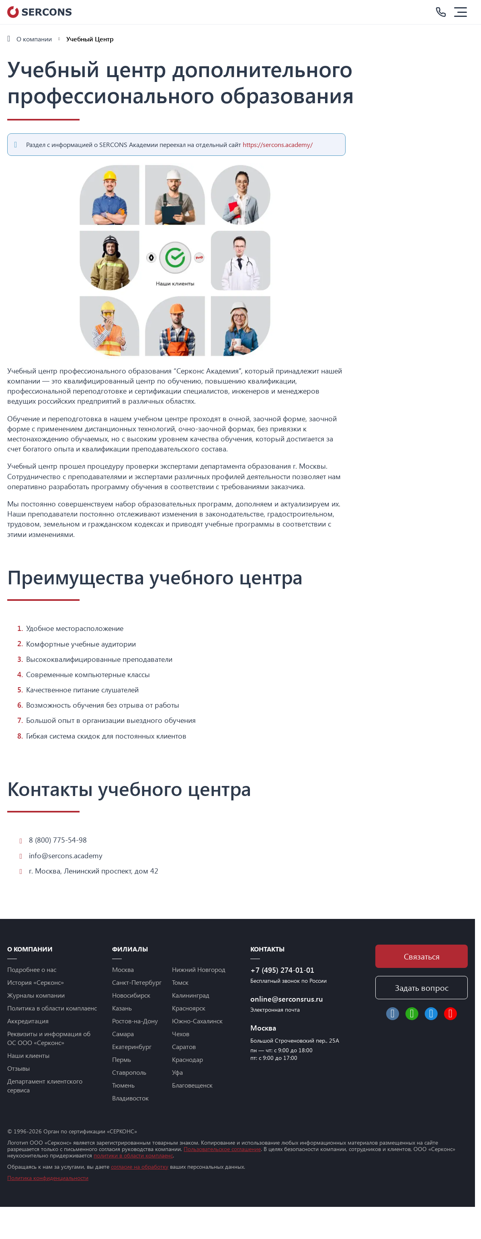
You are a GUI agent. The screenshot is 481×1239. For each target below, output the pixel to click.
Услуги (19, 69)
